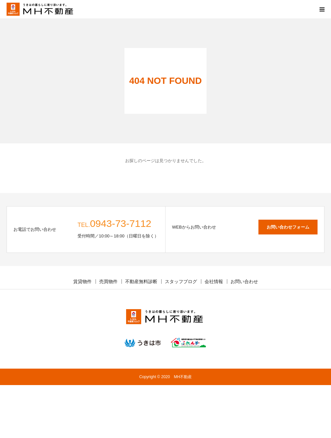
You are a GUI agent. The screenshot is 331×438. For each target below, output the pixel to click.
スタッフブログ (181, 281)
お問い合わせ (244, 281)
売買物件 (108, 281)
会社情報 (214, 281)
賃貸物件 (82, 281)
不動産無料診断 (141, 281)
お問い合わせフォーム (288, 227)
